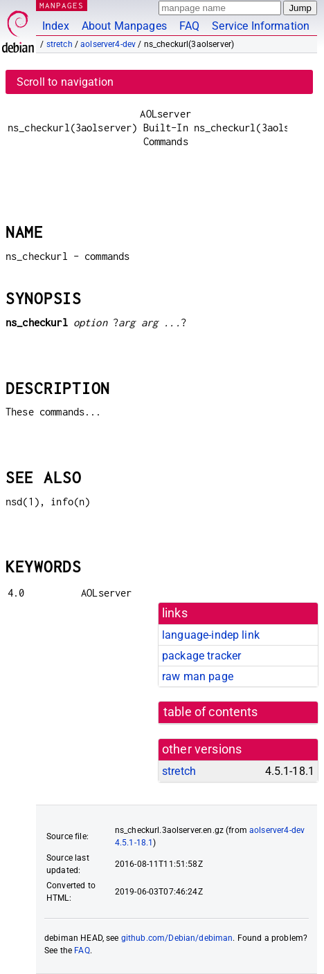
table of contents (210, 712)
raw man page (197, 676)
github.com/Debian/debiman (177, 938)
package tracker (201, 655)
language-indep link (211, 634)
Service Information (260, 25)
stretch (59, 44)
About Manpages (124, 25)
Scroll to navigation (65, 81)
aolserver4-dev (108, 44)
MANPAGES (61, 5)
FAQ (189, 25)
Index (55, 25)
